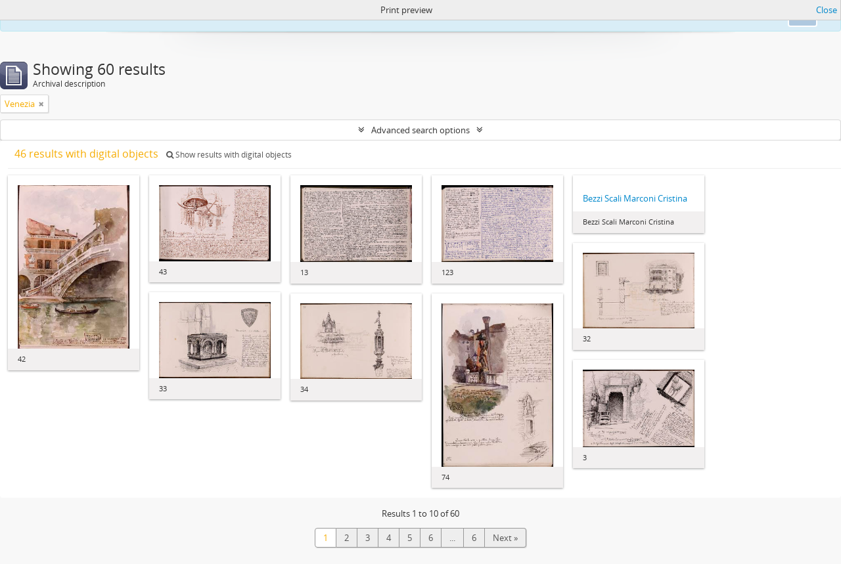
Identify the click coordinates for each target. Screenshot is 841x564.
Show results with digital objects (229, 154)
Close (826, 10)
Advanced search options (420, 130)
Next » (505, 538)
